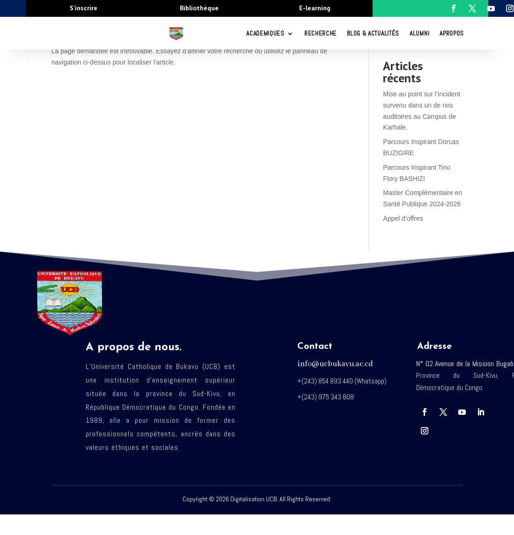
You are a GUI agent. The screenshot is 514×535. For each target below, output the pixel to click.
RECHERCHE (320, 33)
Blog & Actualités (373, 33)
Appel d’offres (403, 218)
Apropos (452, 33)
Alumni (419, 33)
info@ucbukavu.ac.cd (335, 364)
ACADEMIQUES (265, 33)
